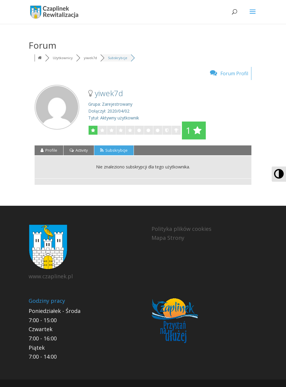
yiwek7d (90, 58)
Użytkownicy (63, 58)
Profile (49, 150)
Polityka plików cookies (181, 228)
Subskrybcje (117, 58)
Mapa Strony (167, 237)
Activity (78, 150)
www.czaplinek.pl (51, 276)
